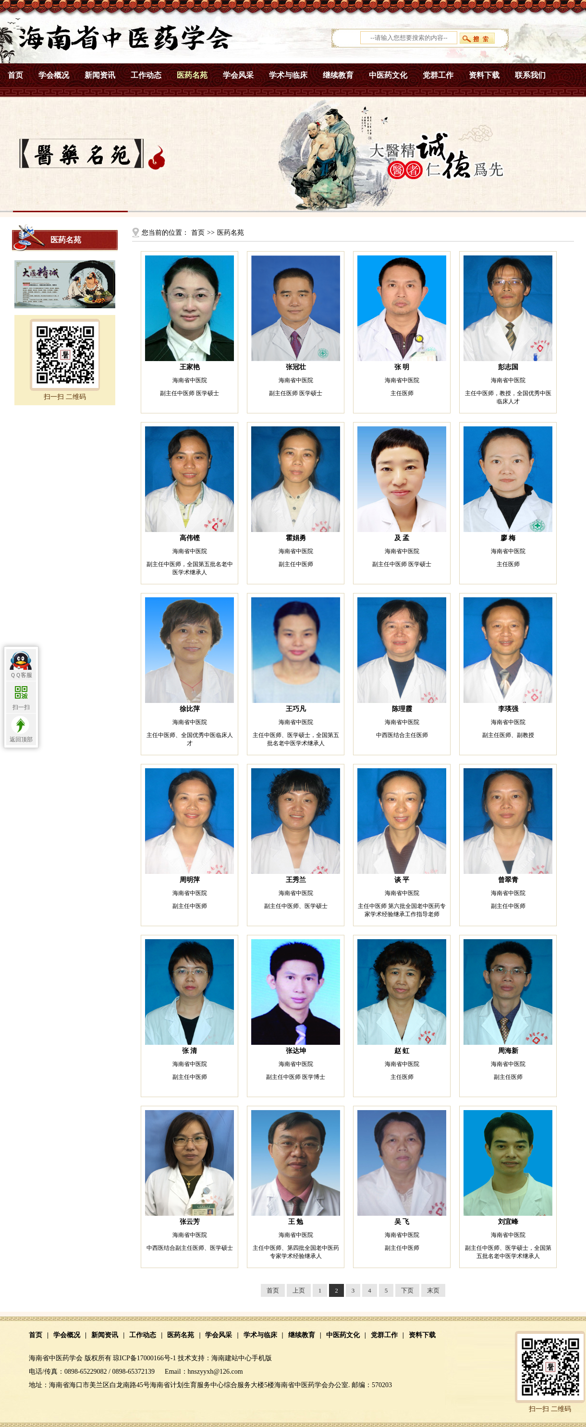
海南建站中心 (231, 1358)
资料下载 (484, 75)
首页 (15, 75)
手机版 (262, 1358)
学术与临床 (288, 75)
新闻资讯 (100, 75)
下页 (407, 1290)
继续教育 (338, 75)
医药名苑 (192, 75)
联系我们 (530, 75)
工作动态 (146, 75)
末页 (433, 1290)
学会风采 (238, 75)
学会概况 (53, 75)
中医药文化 (388, 75)
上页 (299, 1290)
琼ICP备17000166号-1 (144, 1358)
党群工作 (438, 75)
